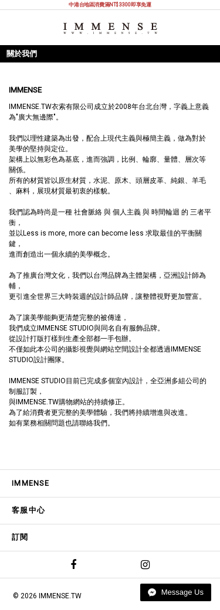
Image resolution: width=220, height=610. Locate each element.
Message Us (176, 592)
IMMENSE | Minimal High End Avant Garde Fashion (110, 28)
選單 (15, 27)
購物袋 (206, 27)
